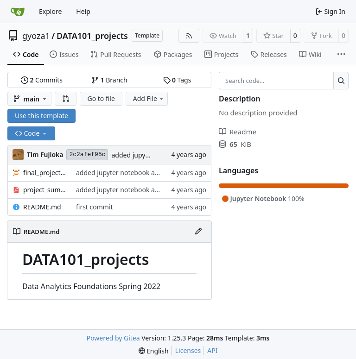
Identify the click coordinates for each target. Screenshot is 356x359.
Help (83, 11)
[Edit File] (198, 231)
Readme (237, 131)
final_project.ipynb (45, 172)
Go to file (100, 98)
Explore (50, 11)
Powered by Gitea (113, 338)
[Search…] (341, 80)
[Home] (18, 11)
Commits (42, 80)
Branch (109, 80)
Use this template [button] (41, 115)
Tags (177, 80)
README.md (42, 206)
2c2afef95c (87, 154)
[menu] (154, 350)
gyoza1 (36, 35)
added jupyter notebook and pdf (125, 172)
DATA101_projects (92, 35)
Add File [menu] (149, 98)
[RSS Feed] (189, 36)
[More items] (341, 54)
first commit (94, 206)
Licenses (188, 350)
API (212, 350)
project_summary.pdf (45, 189)
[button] (66, 99)
